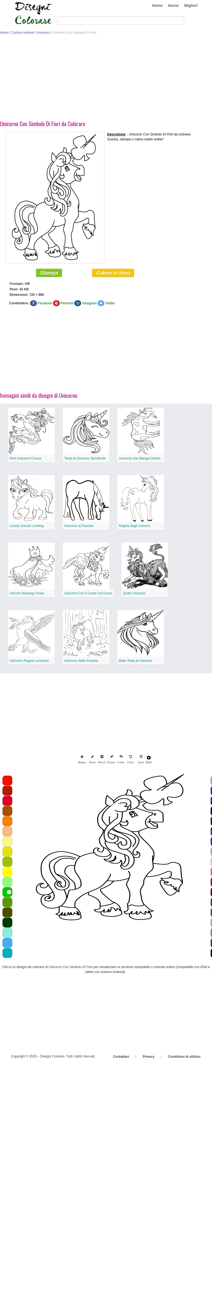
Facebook (45, 303)
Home (157, 5)
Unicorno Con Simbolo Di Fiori (71, 967)
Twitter (110, 303)
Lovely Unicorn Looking (27, 526)
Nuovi (173, 5)
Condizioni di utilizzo (184, 1057)
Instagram (89, 303)
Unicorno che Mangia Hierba (139, 458)
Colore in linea (113, 273)
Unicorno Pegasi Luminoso (29, 661)
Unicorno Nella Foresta (81, 661)
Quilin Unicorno (134, 593)
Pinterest (67, 303)
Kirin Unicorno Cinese (25, 458)
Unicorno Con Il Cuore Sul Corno (88, 593)
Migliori (191, 5)
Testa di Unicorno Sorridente (84, 458)
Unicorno (42, 33)
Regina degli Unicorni (134, 526)
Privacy (148, 1057)
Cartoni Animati (22, 33)
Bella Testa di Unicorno (135, 661)
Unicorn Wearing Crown (27, 593)
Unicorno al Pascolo (78, 526)
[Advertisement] (102, 79)
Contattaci (121, 1057)
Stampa (49, 273)
